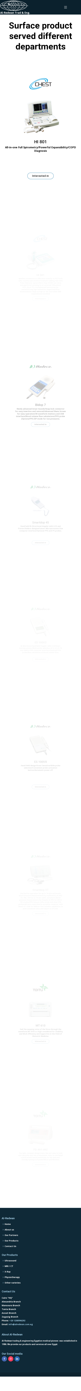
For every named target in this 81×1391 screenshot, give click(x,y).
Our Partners (11, 1246)
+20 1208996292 (17, 1330)
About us (9, 1240)
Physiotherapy (12, 1288)
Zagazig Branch (10, 1327)
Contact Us (10, 1257)
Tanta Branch (9, 1319)
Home (8, 1234)
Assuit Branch (9, 1323)
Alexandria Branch (11, 1312)
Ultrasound (10, 1271)
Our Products (11, 1251)
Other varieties (13, 1293)
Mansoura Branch (11, 1315)
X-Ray (8, 1282)
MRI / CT (9, 1277)
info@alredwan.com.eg (21, 1334)
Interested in (40, 171)
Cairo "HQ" (7, 1308)
